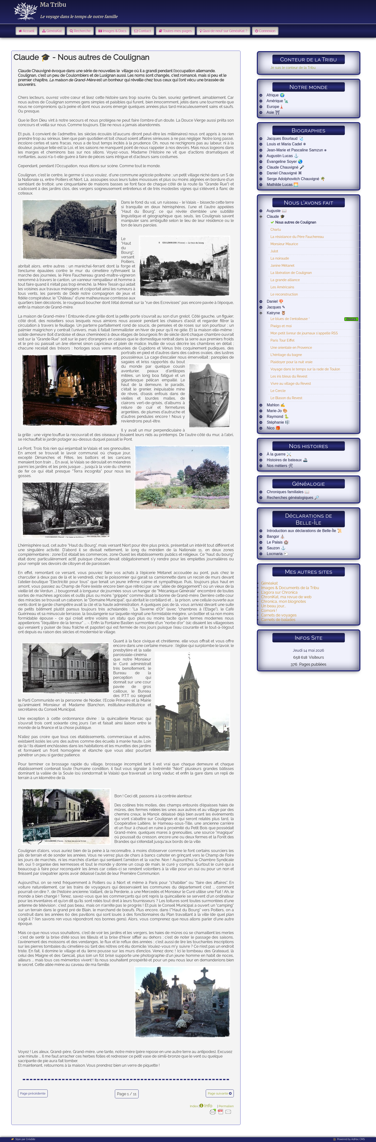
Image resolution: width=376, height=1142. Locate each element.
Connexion (267, 31)
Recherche (82, 31)
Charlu (275, 229)
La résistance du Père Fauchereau (297, 237)
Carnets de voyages (279, 615)
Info (208, 1105)
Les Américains (282, 287)
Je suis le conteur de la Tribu (293, 67)
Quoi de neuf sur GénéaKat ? (225, 31)
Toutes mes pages (177, 31)
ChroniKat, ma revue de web (286, 597)
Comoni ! (269, 610)
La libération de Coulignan (291, 273)
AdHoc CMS (358, 1139)
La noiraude (279, 258)
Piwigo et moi (281, 326)
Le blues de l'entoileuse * (290, 319)
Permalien (226, 1106)
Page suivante (218, 1093)
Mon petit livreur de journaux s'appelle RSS (304, 333)
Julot (274, 251)
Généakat (269, 583)
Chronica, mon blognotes (283, 601)
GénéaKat (54, 31)
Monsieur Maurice (284, 244)
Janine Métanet (282, 265)
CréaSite (30, 1139)
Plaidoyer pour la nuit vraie (291, 362)
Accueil (28, 31)
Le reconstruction (284, 294)
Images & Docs (114, 31)
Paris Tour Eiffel (282, 340)
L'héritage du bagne (286, 355)
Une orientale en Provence (291, 347)
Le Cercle (278, 391)
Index (194, 1106)
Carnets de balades (278, 619)
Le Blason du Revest (286, 398)
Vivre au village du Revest (290, 383)
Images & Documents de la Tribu (290, 588)
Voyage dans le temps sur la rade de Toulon (305, 369)
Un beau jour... (273, 606)
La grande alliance (285, 280)
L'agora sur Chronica (279, 592)
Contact (145, 31)
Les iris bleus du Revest (288, 376)
